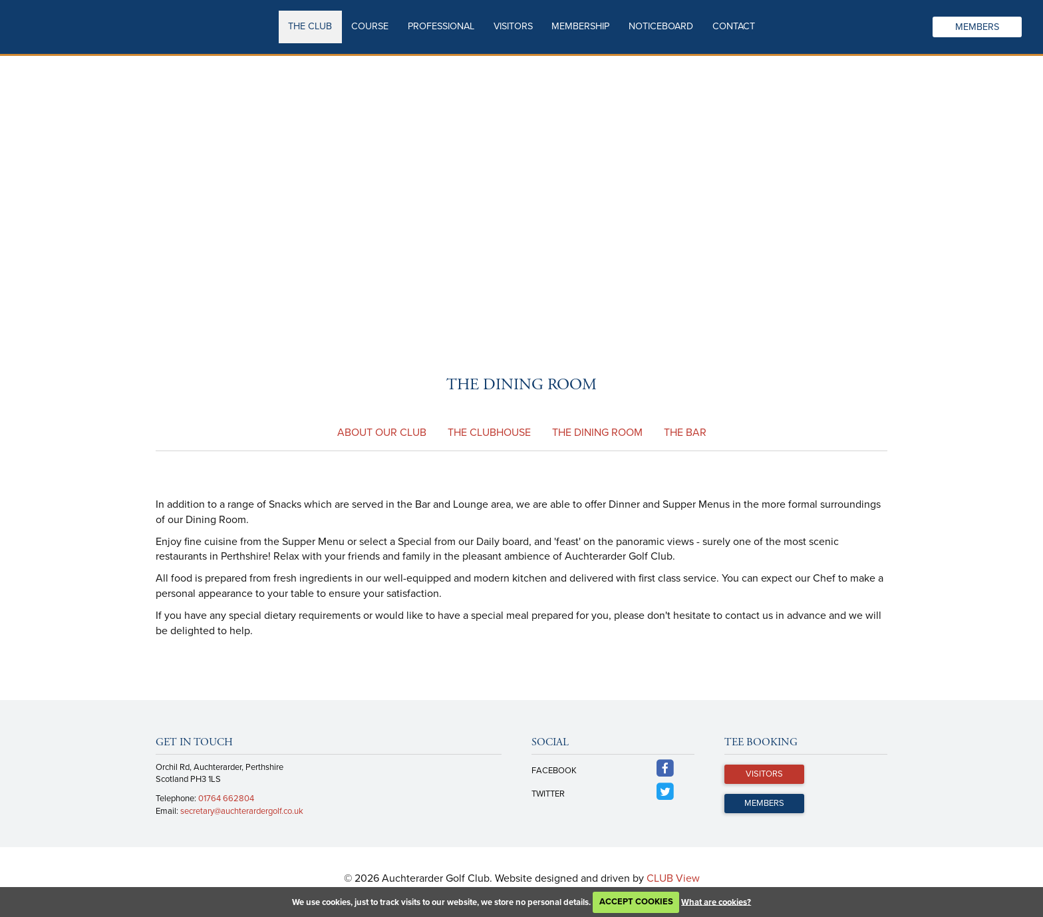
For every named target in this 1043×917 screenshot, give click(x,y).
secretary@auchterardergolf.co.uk (241, 811)
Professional (441, 26)
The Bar (685, 432)
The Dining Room (597, 432)
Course (369, 26)
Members (977, 27)
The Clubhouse (489, 432)
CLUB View (673, 878)
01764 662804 (226, 798)
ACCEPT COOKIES (636, 901)
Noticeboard (661, 26)
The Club (310, 26)
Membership (580, 26)
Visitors (513, 26)
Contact (733, 26)
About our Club (381, 432)
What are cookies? (716, 901)
